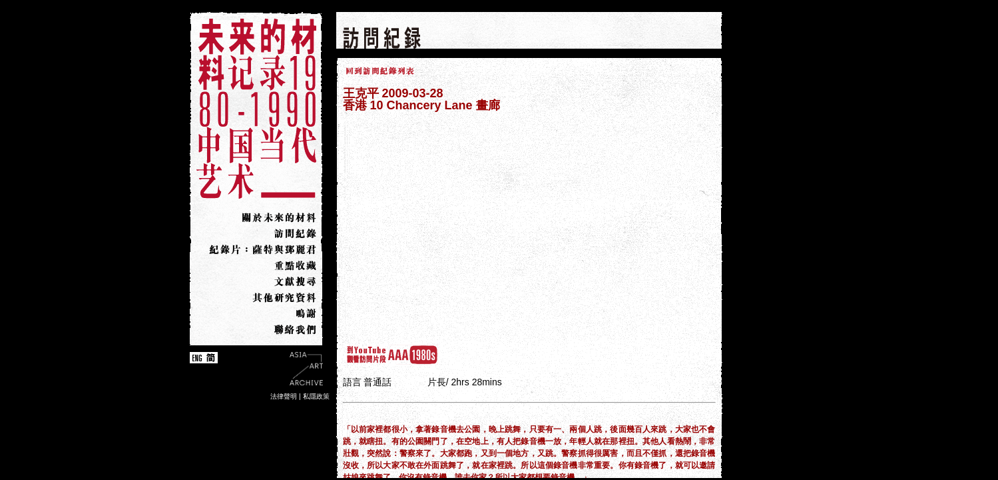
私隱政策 (316, 396)
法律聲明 (283, 396)
